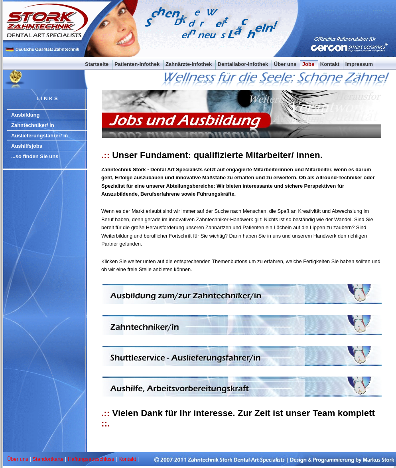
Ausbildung (25, 115)
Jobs (309, 64)
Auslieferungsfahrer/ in (39, 136)
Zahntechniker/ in (32, 125)
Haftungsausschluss (91, 459)
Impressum (359, 64)
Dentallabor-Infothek (244, 64)
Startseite (97, 64)
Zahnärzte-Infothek (189, 64)
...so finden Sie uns (34, 156)
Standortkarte (47, 459)
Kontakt (330, 64)
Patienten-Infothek (137, 64)
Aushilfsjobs (26, 146)
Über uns (286, 64)
